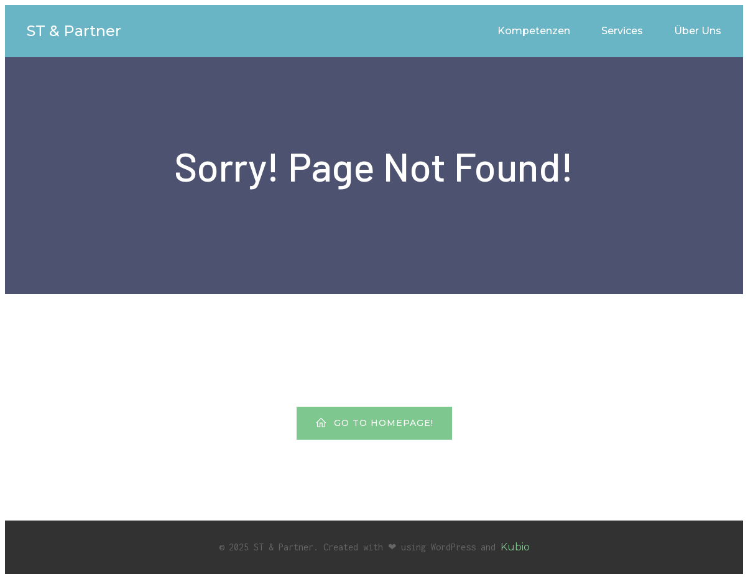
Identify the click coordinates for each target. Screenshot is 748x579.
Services (622, 31)
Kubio (515, 547)
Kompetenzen (533, 31)
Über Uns (697, 31)
